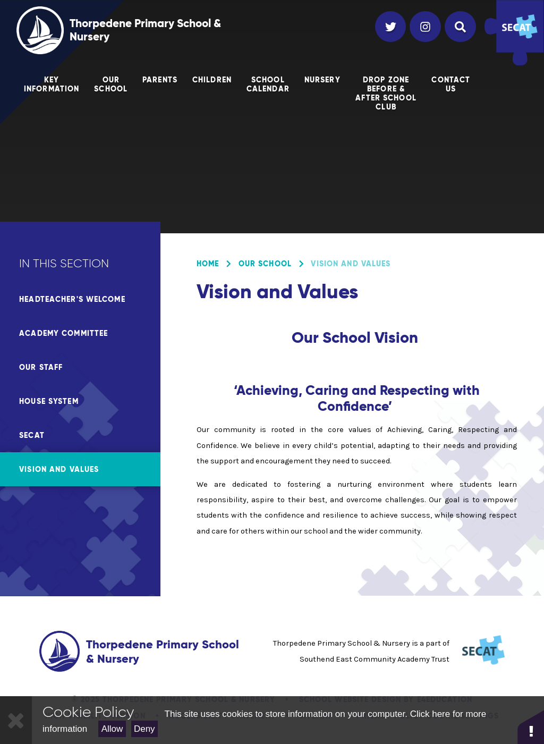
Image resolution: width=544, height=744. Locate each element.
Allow (112, 729)
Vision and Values (350, 263)
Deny (144, 729)
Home (208, 263)
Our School (265, 263)
